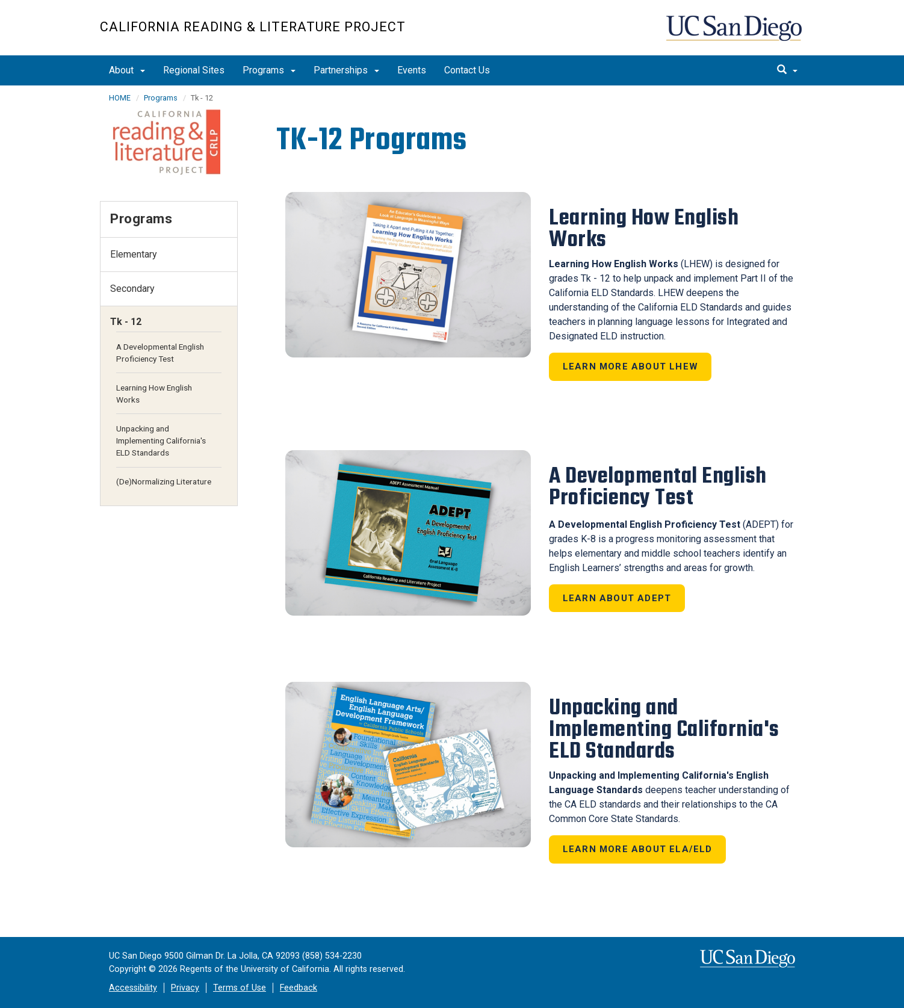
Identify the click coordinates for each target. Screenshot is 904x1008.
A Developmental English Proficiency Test (160, 352)
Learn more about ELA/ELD (638, 849)
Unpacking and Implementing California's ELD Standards (161, 440)
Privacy (185, 988)
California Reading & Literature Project (253, 26)
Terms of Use (239, 988)
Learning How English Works (154, 393)
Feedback (298, 988)
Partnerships (346, 70)
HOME (120, 97)
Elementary (133, 254)
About (127, 70)
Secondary (132, 288)
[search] (787, 70)
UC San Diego (735, 34)
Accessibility (133, 988)
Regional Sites (193, 70)
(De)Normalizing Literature (163, 481)
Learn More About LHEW (630, 366)
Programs (269, 70)
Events (411, 70)
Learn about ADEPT (617, 598)
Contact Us (467, 70)
